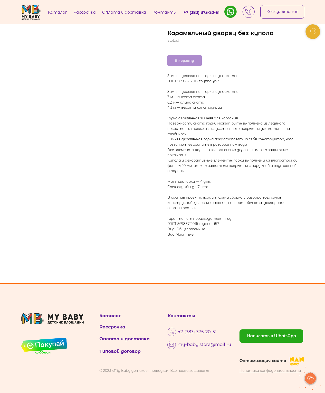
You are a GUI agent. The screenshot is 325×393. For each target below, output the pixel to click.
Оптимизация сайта (262, 360)
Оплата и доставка (124, 339)
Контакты (181, 315)
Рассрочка (112, 327)
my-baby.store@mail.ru (204, 344)
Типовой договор (120, 351)
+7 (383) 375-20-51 (197, 332)
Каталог (110, 315)
